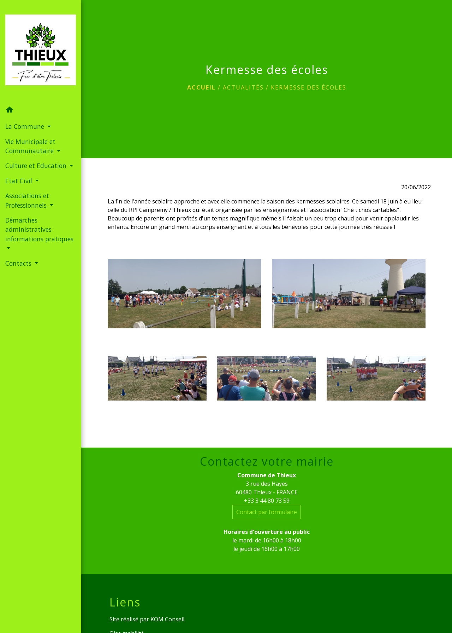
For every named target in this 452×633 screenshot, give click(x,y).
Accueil (201, 87)
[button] (40, 111)
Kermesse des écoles (308, 87)
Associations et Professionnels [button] (27, 200)
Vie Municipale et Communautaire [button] (30, 146)
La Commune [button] (25, 126)
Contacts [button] (19, 263)
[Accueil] (40, 51)
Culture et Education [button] (36, 165)
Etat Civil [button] (19, 181)
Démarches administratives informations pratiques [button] (39, 229)
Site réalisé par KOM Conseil (146, 619)
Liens (125, 602)
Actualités (243, 87)
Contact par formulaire (266, 512)
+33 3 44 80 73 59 (267, 501)
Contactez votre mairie (267, 461)
